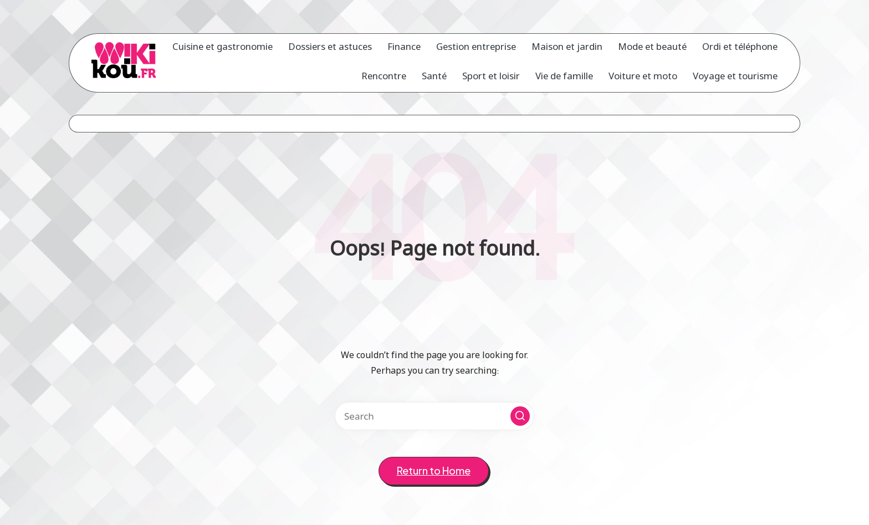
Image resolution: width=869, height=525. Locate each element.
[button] (520, 416)
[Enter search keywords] (434, 416)
